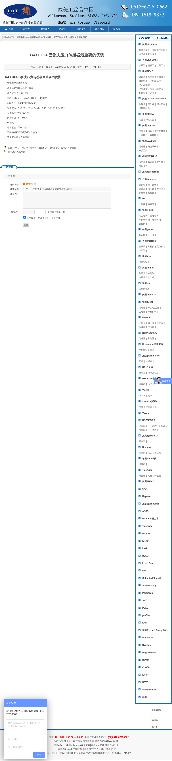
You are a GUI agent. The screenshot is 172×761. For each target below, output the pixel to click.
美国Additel (148, 267)
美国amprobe (149, 241)
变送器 (142, 311)
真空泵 (142, 441)
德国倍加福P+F (149, 156)
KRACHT (147, 541)
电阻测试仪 (155, 81)
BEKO (145, 556)
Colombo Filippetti (151, 578)
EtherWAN (147, 637)
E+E (144, 570)
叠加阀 (153, 135)
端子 (150, 384)
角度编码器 (153, 146)
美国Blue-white (150, 60)
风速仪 (142, 185)
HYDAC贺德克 (149, 333)
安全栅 (160, 162)
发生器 (160, 189)
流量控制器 (144, 262)
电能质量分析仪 (146, 89)
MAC (144, 198)
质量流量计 (144, 430)
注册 (58, 218)
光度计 (142, 193)
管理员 (73, 147)
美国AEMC (147, 71)
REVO (145, 682)
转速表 (151, 93)
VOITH (145, 390)
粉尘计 (151, 189)
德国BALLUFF (149, 141)
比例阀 (142, 204)
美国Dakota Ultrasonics (154, 98)
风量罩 (142, 189)
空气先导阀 (159, 131)
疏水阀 (142, 235)
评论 (23, 147)
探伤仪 (151, 104)
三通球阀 (154, 215)
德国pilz (146, 283)
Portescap (147, 593)
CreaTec (146, 667)
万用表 (151, 77)
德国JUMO (147, 302)
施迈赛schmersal (151, 355)
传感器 (142, 146)
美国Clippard (149, 125)
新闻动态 (99, 29)
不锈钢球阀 (144, 219)
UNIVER (146, 533)
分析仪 (151, 246)
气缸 (141, 119)
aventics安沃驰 (150, 401)
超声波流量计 (158, 426)
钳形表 (142, 77)
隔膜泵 (151, 65)
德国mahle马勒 (149, 458)
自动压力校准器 (146, 277)
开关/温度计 (153, 307)
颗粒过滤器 (144, 50)
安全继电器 (144, 289)
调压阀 (151, 54)
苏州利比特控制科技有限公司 (31, 37)
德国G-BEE (148, 210)
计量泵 (160, 65)
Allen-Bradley (149, 585)
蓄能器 (142, 327)
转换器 (157, 475)
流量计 (142, 65)
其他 (144, 697)
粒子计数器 (153, 185)
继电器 (142, 373)
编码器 (151, 162)
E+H (144, 622)
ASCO (145, 511)
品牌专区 (81, 29)
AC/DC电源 (144, 85)
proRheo (146, 615)
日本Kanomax (149, 179)
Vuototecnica (149, 689)
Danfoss (146, 447)
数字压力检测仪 (146, 273)
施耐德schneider (150, 503)
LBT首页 (9, 29)
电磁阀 (149, 131)
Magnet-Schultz (150, 652)
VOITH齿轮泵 (145, 395)
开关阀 (160, 323)
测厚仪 (142, 104)
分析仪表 (152, 311)
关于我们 (27, 29)
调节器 (142, 54)
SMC (144, 600)
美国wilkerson (149, 44)
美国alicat (147, 256)
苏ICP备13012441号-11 (106, 741)
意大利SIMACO (150, 435)
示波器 (159, 89)
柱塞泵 (142, 453)
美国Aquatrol (149, 294)
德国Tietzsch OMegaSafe (155, 630)
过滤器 (151, 327)
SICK (145, 489)
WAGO (145, 413)
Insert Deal (147, 563)
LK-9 (144, 548)
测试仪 (142, 246)
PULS (145, 608)
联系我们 (117, 29)
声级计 (142, 250)
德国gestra (147, 229)
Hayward (146, 496)
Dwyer (145, 660)
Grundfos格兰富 (150, 518)
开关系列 (143, 150)
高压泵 (157, 453)
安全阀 (142, 223)
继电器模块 (153, 373)
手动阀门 (143, 135)
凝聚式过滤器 (158, 50)
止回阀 (151, 235)
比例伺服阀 (144, 323)
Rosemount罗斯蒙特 (152, 344)
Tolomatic (147, 470)
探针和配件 (144, 108)
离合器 (142, 475)
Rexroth (146, 317)
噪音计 (151, 193)
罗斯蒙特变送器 (146, 350)
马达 (150, 453)
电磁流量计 (144, 426)
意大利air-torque (150, 172)
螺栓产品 (161, 104)
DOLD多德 (147, 367)
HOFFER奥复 (149, 420)
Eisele (145, 675)
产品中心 (63, 29)
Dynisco (146, 645)
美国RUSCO (148, 481)
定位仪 (160, 246)
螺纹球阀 (156, 219)
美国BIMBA (148, 114)
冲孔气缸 (150, 119)
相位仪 (142, 93)
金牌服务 (45, 29)
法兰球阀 (143, 215)
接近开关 (143, 166)
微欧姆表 (143, 81)
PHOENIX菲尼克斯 (151, 378)
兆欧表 (160, 77)
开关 (141, 361)
